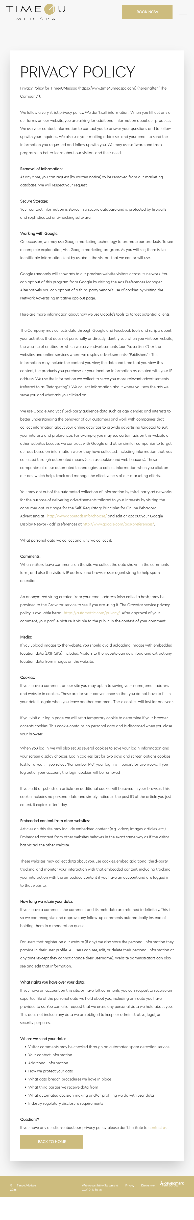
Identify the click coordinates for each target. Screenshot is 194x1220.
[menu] (182, 12)
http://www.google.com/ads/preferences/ (118, 524)
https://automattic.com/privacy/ (92, 613)
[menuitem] (100, 1185)
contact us (157, 1127)
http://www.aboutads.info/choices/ (77, 516)
